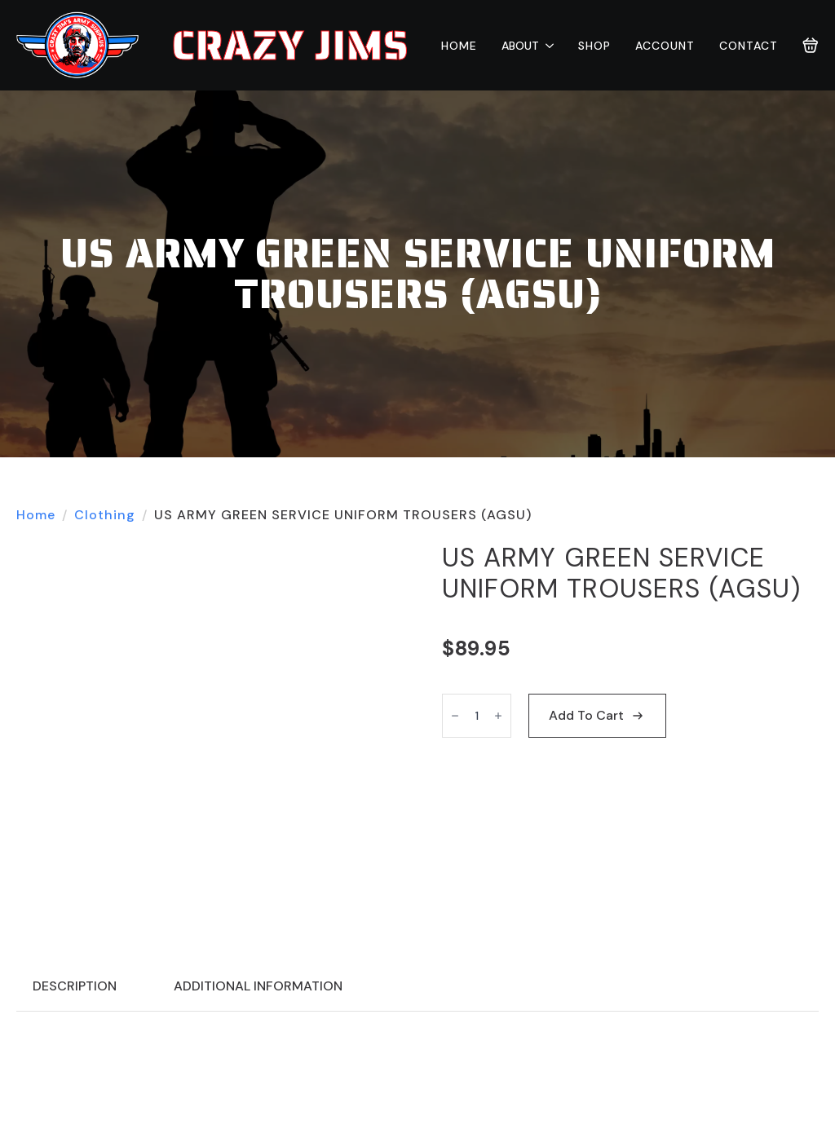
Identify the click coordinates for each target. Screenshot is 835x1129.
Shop (594, 45)
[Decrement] (455, 716)
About (520, 45)
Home (459, 45)
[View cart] (810, 45)
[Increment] (498, 716)
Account (665, 45)
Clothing (104, 514)
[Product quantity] (476, 716)
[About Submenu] (546, 45)
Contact (748, 45)
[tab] (74, 986)
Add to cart (586, 715)
